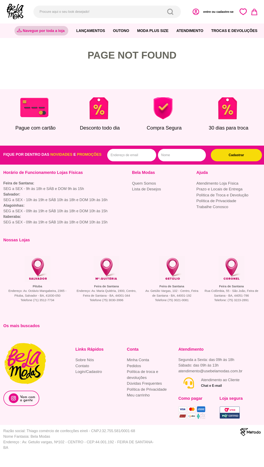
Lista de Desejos (146, 189)
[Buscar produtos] (171, 12)
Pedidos (134, 366)
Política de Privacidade (216, 201)
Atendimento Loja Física (217, 183)
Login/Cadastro (88, 371)
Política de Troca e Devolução (222, 195)
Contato (82, 366)
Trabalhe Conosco (212, 207)
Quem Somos (144, 183)
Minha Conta (138, 360)
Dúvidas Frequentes (144, 383)
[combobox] (107, 12)
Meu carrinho (138, 395)
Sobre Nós (84, 360)
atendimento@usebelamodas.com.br (210, 371)
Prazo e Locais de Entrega (219, 189)
